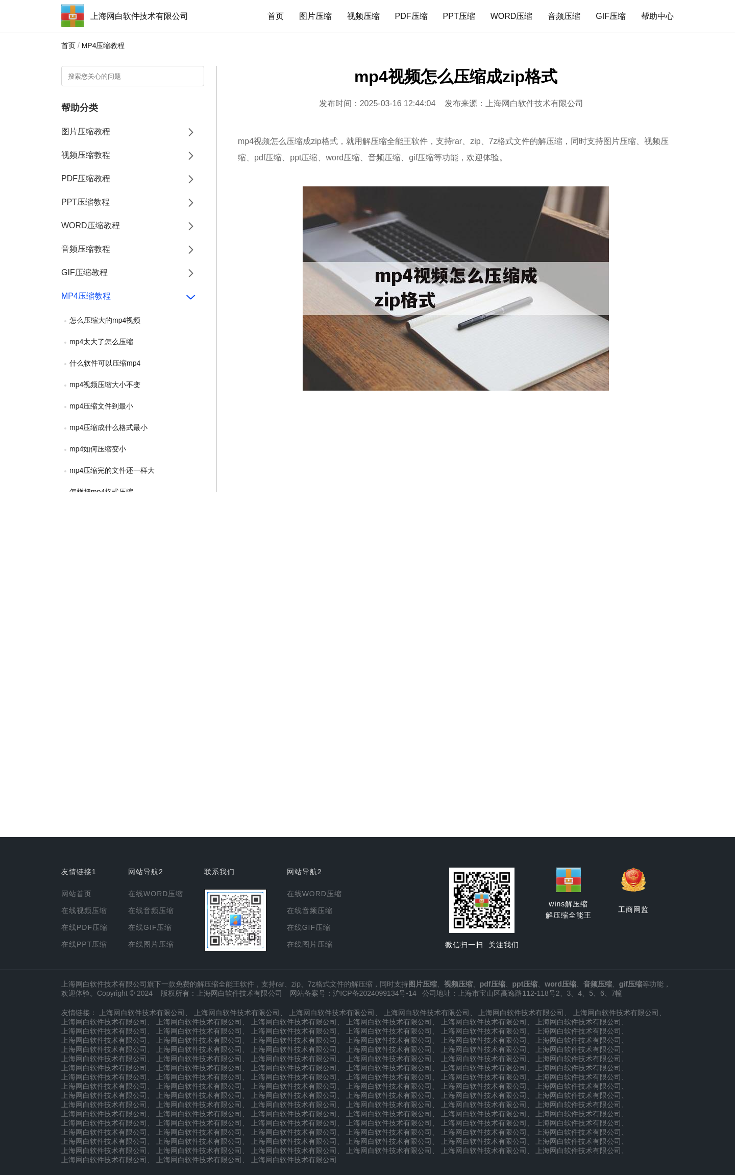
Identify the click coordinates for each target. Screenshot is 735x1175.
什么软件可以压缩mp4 (104, 363)
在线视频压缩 (84, 910)
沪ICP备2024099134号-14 (374, 993)
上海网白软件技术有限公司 (139, 16)
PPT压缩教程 (85, 202)
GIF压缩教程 (84, 272)
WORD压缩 (512, 16)
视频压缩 (363, 16)
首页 (275, 16)
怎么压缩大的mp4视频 (104, 320)
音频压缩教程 (85, 249)
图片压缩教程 (85, 131)
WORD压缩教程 (90, 225)
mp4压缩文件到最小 (101, 406)
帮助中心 (657, 16)
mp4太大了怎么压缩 (101, 342)
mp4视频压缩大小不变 (104, 384)
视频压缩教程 (85, 155)
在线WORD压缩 (155, 894)
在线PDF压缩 (84, 927)
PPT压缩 (459, 16)
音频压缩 (564, 16)
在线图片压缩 (151, 944)
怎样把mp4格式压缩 (101, 492)
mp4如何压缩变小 (97, 449)
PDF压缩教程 (85, 178)
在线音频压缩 (151, 910)
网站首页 (76, 894)
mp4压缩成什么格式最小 (108, 427)
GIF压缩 (611, 16)
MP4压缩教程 (103, 45)
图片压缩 (315, 16)
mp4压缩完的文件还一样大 (112, 470)
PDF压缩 (411, 16)
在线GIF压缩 (150, 927)
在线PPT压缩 (84, 944)
